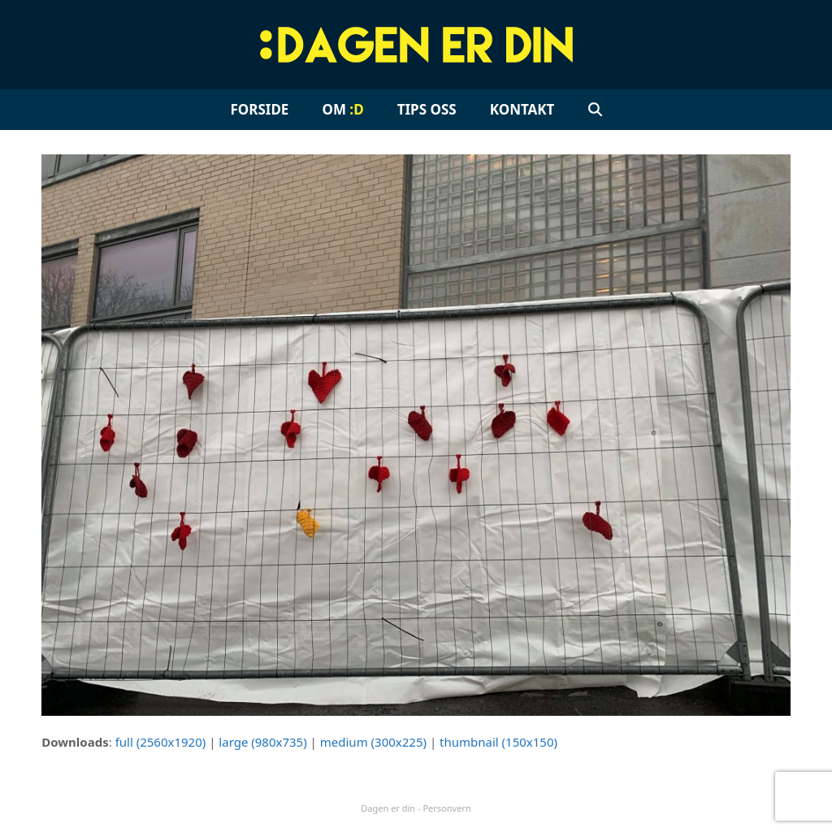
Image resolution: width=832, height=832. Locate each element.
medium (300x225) (373, 742)
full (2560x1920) (160, 742)
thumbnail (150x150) (498, 742)
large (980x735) (262, 742)
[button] (595, 109)
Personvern (446, 808)
